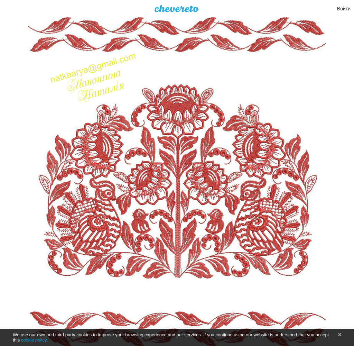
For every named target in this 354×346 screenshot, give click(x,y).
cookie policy (34, 340)
